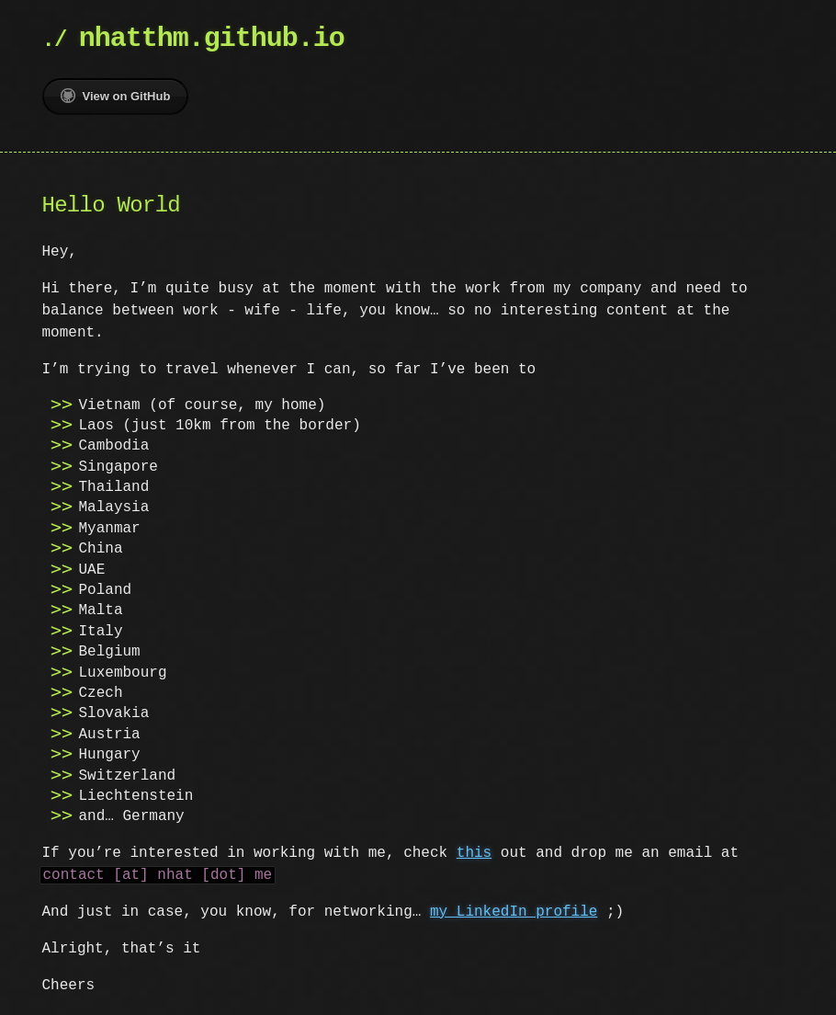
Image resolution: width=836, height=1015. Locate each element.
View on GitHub (116, 95)
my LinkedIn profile (513, 912)
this (474, 853)
